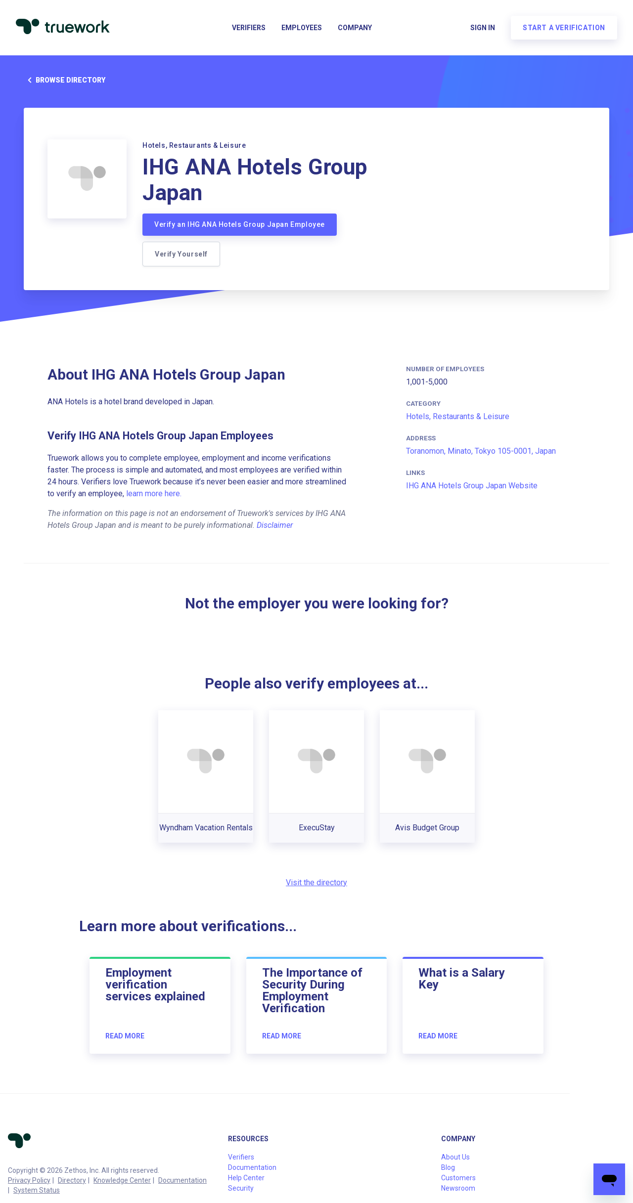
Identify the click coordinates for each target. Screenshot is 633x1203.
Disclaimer (275, 525)
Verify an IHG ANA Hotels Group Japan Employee (239, 224)
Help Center (246, 1178)
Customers (458, 1178)
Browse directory (64, 80)
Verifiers (249, 28)
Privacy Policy (29, 1180)
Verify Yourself (181, 254)
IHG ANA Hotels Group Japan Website (472, 485)
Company (355, 28)
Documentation (182, 1180)
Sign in (482, 28)
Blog (448, 1167)
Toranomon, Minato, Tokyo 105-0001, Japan (481, 451)
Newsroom (458, 1188)
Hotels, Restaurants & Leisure (457, 416)
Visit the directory (316, 882)
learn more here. (153, 493)
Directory (72, 1180)
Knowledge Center (122, 1180)
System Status (36, 1190)
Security (241, 1188)
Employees (301, 28)
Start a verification (564, 28)
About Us (455, 1157)
